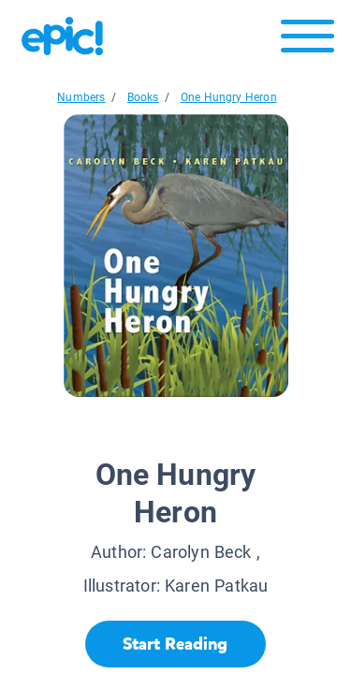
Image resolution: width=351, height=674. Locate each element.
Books (143, 97)
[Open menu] (307, 41)
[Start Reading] (175, 644)
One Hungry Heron (229, 97)
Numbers (81, 97)
